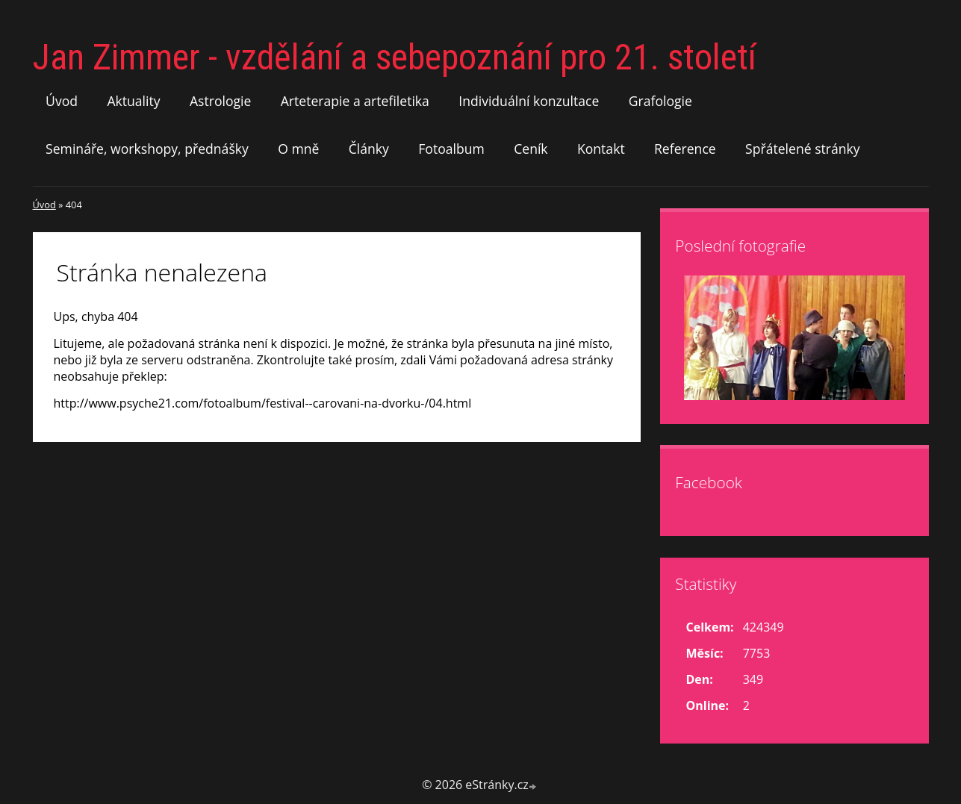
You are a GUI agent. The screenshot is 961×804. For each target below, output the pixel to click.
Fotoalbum (451, 149)
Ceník (530, 149)
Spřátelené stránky (802, 149)
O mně (298, 149)
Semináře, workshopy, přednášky (147, 149)
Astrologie (220, 101)
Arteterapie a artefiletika (355, 101)
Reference (685, 149)
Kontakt (601, 149)
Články (369, 149)
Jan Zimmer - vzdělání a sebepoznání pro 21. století (394, 57)
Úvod (62, 101)
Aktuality (133, 101)
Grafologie (660, 101)
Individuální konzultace (528, 101)
